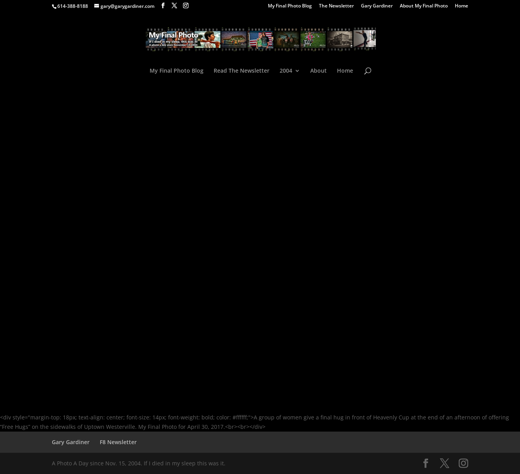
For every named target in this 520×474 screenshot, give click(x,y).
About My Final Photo (424, 6)
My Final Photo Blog (290, 6)
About (318, 71)
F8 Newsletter (118, 442)
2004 (286, 71)
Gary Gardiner (377, 6)
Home (461, 6)
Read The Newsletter (241, 71)
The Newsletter (336, 6)
